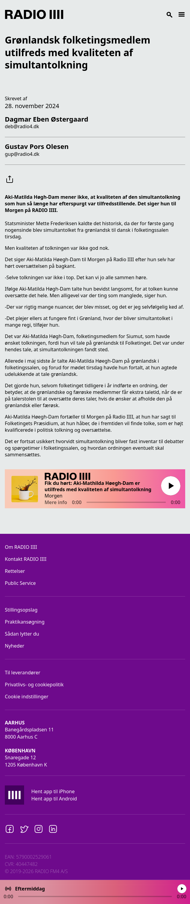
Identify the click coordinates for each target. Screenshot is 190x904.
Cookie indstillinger (26, 696)
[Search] (120, 14)
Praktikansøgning (25, 621)
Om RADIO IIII (21, 547)
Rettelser (15, 571)
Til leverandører (22, 672)
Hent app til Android (54, 798)
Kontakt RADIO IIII (25, 559)
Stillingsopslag (21, 609)
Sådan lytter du (22, 633)
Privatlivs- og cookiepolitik (34, 684)
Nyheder (14, 645)
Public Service (20, 583)
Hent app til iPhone (53, 791)
